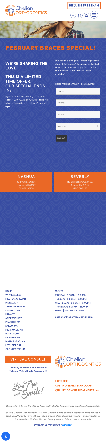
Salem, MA (11, 326)
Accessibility (13, 318)
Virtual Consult (28, 359)
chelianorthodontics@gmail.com (74, 317)
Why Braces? (13, 295)
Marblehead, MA (15, 341)
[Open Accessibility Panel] (5, 436)
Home (8, 291)
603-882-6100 (26, 188)
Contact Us (12, 310)
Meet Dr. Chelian (15, 298)
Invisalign (11, 302)
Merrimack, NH (14, 329)
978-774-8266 (80, 188)
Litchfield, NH (13, 345)
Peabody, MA (12, 322)
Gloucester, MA (15, 349)
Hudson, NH (12, 333)
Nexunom (67, 424)
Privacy (10, 314)
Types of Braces (15, 306)
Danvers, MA (13, 337)
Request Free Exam (84, 5)
